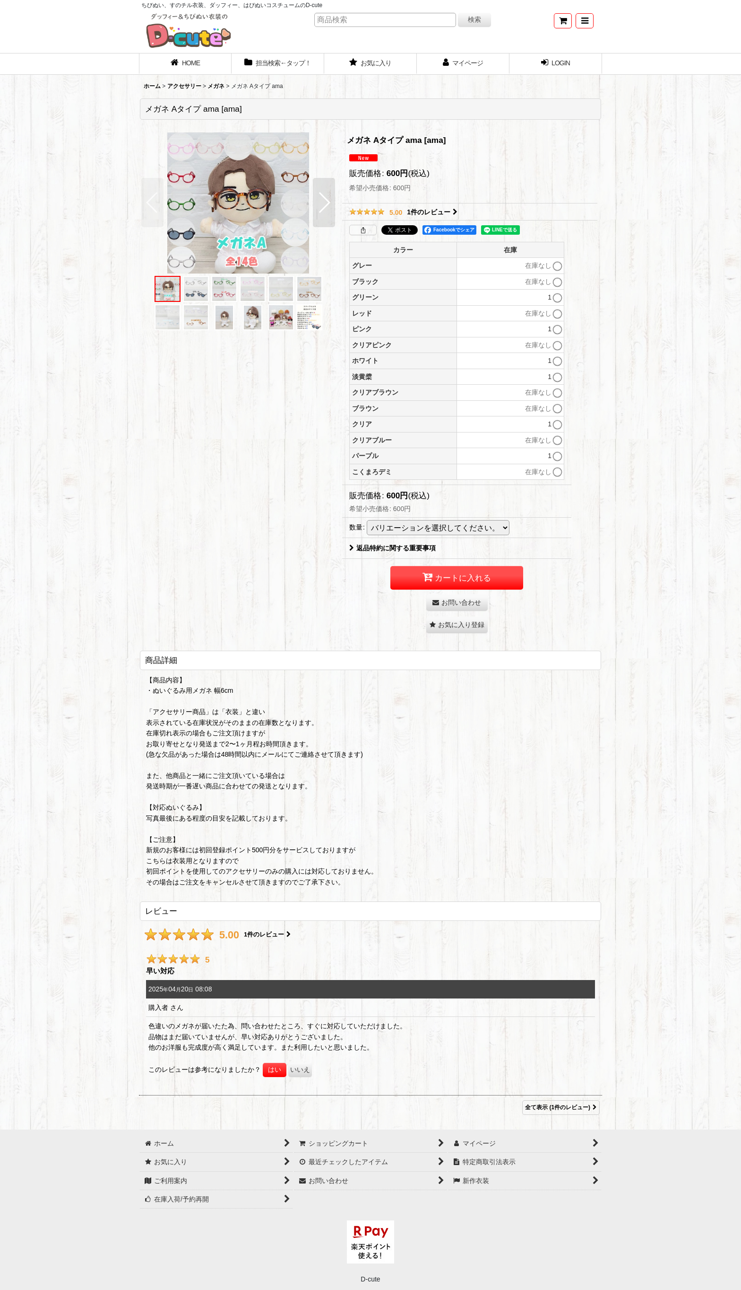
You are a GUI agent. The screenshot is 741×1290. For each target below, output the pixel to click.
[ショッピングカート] (563, 20)
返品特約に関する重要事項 (392, 548)
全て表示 (561, 1107)
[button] (585, 20)
